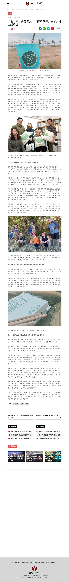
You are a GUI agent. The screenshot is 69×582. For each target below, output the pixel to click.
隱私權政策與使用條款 (42, 562)
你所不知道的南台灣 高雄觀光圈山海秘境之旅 (51, 438)
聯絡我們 (54, 562)
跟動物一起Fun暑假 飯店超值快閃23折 (48, 416)
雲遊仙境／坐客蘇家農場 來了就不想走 (49, 431)
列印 (58, 28)
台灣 (13, 9)
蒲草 (22, 403)
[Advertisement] (34, 488)
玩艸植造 (15, 403)
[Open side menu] (8, 3)
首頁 (8, 9)
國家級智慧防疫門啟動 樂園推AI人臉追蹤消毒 (20, 416)
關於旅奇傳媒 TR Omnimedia (22, 562)
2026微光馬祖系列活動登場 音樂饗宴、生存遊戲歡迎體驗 (26, 431)
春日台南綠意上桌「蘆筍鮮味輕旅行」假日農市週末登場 (26, 438)
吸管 (27, 403)
